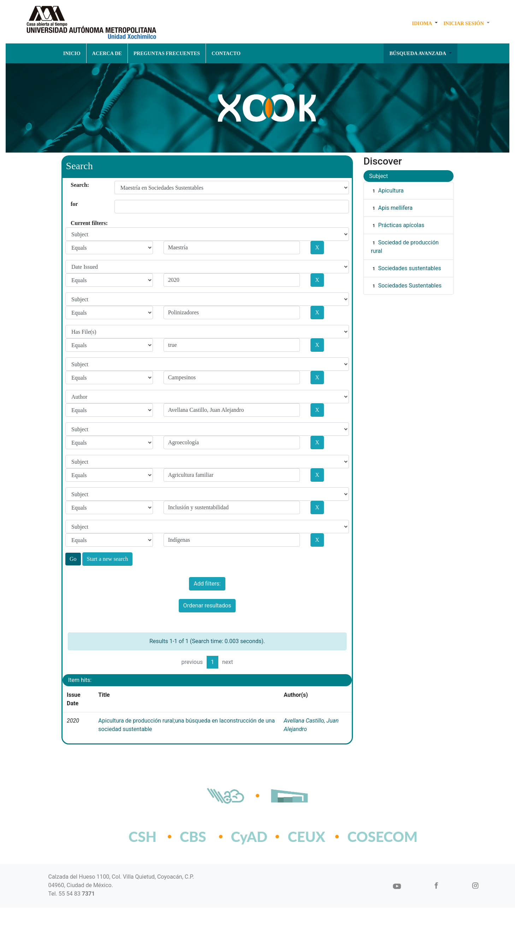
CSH (142, 836)
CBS (193, 836)
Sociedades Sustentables (410, 285)
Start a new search (107, 559)
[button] (424, 23)
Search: (73, 185)
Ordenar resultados (207, 605)
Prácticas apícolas (401, 225)
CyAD (249, 836)
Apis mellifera (395, 207)
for (73, 204)
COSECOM (366, 836)
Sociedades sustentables (409, 268)
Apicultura (390, 190)
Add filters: (207, 583)
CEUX (306, 836)
